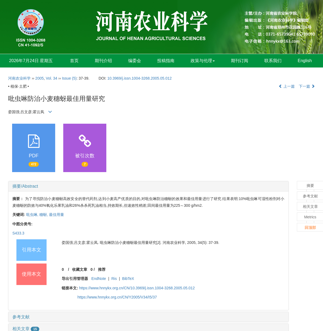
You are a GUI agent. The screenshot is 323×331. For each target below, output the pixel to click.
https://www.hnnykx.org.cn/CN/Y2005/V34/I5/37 (117, 297)
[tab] (148, 186)
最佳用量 (56, 214)
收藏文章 (79, 269)
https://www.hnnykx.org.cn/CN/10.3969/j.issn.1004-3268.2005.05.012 (137, 288)
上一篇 (287, 86)
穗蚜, (44, 214)
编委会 (134, 60)
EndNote (98, 278)
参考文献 (21, 317)
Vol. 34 (51, 78)
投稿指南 (165, 60)
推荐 (102, 269)
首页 (74, 60)
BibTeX (128, 278)
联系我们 (273, 60)
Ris (114, 278)
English (305, 60)
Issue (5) (69, 78)
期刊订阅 (239, 60)
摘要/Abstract (25, 186)
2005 (39, 78)
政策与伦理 (203, 60)
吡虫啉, (33, 214)
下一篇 (307, 86)
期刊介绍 (103, 60)
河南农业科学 (19, 78)
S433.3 (18, 233)
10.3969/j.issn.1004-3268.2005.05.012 (139, 78)
